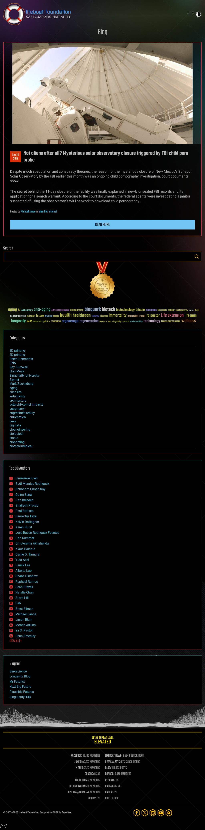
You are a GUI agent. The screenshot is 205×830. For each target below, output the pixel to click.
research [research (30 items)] (103, 321)
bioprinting (17, 442)
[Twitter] (145, 812)
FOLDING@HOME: (78, 786)
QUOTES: (109, 798)
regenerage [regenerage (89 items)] (70, 321)
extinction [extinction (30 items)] (31, 316)
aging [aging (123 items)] (12, 309)
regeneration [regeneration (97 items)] (88, 321)
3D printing (17, 350)
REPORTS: (110, 780)
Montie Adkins (25, 625)
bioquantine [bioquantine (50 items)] (76, 310)
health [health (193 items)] (66, 315)
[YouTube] (161, 812)
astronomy (17, 409)
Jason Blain (23, 620)
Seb (18, 603)
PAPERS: (109, 792)
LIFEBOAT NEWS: (113, 755)
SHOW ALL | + (15, 641)
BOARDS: (109, 774)
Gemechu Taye (25, 516)
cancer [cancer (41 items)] (171, 310)
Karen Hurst (23, 527)
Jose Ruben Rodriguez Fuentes (37, 533)
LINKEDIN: (79, 762)
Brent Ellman (24, 609)
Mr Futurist (17, 681)
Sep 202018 (15, 157)
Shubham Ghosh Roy (30, 489)
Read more (102, 224)
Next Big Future (20, 686)
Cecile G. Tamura (27, 554)
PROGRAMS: (111, 786)
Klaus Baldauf (25, 549)
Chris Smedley (25, 636)
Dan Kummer (24, 538)
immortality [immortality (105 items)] (118, 315)
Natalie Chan (24, 592)
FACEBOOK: (76, 755)
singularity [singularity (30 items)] (116, 321)
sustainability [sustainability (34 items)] (136, 321)
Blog (102, 32)
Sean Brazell (24, 587)
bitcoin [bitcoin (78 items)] (140, 310)
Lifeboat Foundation (28, 812)
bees (12, 421)
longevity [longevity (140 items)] (18, 321)
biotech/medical (20, 446)
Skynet (14, 380)
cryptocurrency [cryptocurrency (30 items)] (182, 310)
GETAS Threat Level (102, 740)
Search (196, 256)
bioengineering (19, 429)
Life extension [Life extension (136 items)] (172, 315)
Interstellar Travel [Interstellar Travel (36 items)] (136, 316)
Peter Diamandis (21, 359)
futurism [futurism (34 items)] (48, 316)
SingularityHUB (20, 697)
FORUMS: (92, 798)
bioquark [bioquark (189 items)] (92, 309)
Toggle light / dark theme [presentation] (198, 14)
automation (17, 417)
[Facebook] (137, 812)
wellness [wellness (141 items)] (188, 321)
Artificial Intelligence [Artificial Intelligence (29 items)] (60, 310)
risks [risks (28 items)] (109, 321)
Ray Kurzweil (18, 367)
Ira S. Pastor (24, 630)
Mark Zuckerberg (21, 384)
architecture (17, 400)
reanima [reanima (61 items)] (56, 321)
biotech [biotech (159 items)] (108, 309)
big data (15, 425)
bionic (13, 438)
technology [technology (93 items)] (152, 321)
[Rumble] (169, 812)
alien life (43, 211)
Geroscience (18, 671)
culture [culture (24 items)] (191, 310)
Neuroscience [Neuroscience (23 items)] (37, 322)
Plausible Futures (21, 692)
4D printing (17, 355)
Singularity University (24, 375)
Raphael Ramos (26, 582)
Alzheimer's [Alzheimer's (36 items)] (27, 310)
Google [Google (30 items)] (56, 316)
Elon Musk (16, 371)
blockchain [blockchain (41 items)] (151, 310)
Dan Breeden (24, 500)
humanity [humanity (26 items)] (95, 316)
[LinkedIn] (153, 812)
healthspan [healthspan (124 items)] (82, 315)
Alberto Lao (23, 571)
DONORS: (89, 774)
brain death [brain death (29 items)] (162, 310)
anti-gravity (17, 396)
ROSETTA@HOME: (76, 792)
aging (13, 388)
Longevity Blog (19, 676)
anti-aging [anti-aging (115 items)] (42, 309)
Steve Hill (22, 598)
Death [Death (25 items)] (197, 310)
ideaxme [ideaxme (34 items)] (104, 316)
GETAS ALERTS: (113, 762)
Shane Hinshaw (26, 576)
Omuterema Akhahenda (32, 543)
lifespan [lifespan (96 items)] (191, 315)
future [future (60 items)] (40, 316)
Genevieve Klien (26, 478)
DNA (12, 363)
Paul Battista (24, 511)
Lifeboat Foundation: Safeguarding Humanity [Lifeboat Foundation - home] (92, 14)
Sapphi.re (66, 812)
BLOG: (108, 768)
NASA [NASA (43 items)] (29, 321)
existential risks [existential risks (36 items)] (18, 316)
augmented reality (22, 413)
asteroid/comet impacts (26, 404)
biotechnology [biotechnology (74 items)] (125, 310)
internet (53, 211)
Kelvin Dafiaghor (27, 522)
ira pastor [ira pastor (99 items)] (153, 315)
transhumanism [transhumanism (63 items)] (170, 321)
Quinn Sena (23, 495)
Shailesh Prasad (26, 505)
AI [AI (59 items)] (19, 310)
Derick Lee (22, 565)
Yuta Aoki (22, 560)
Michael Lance (28, 211)
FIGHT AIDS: (81, 780)
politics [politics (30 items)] (46, 321)
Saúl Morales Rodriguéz (32, 484)
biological (16, 434)
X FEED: (79, 768)
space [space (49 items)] (125, 321)
